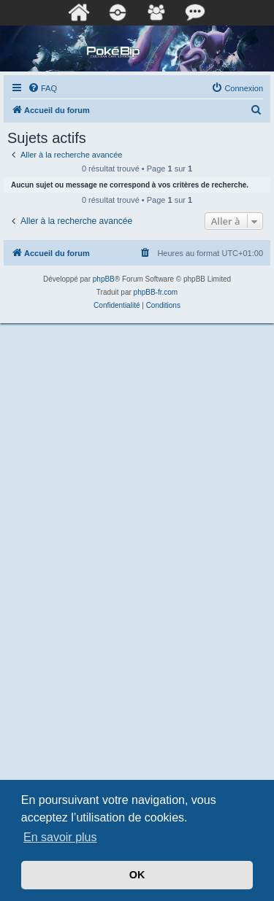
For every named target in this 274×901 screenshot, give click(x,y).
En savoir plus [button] (60, 837)
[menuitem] (42, 88)
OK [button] (137, 875)
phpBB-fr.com (156, 292)
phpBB (104, 279)
